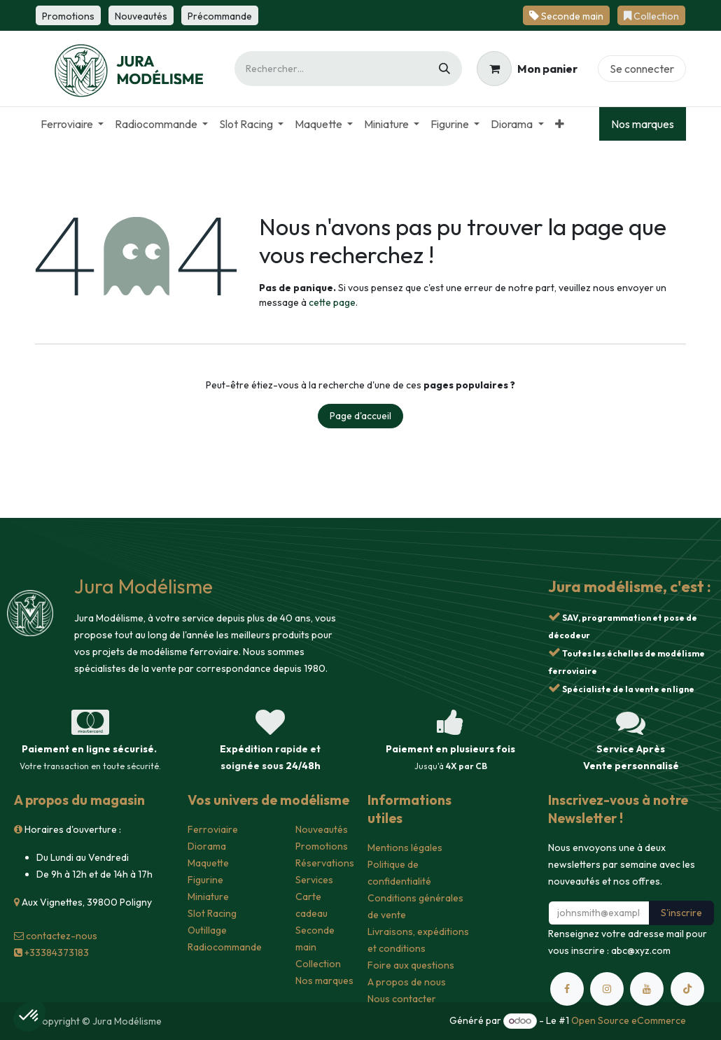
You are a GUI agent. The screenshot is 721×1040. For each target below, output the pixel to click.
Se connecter (642, 69)
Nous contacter (402, 998)
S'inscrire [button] (681, 912)
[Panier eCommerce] (527, 68)
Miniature (208, 896)
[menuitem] (72, 124)
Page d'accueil (360, 415)
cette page (332, 302)
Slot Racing (212, 913)
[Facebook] (567, 989)
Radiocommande (225, 947)
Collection (318, 963)
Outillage (207, 930)
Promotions (321, 846)
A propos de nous (407, 982)
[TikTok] (687, 989)
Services (314, 879)
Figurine (205, 879)
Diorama (207, 846)
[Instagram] (607, 989)
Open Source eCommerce (628, 1020)
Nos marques (642, 124)
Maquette (208, 863)
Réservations (324, 863)
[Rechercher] (444, 68)
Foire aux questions (411, 965)
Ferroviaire (213, 829)
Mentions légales (405, 847)
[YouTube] (647, 989)
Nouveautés (321, 829)
